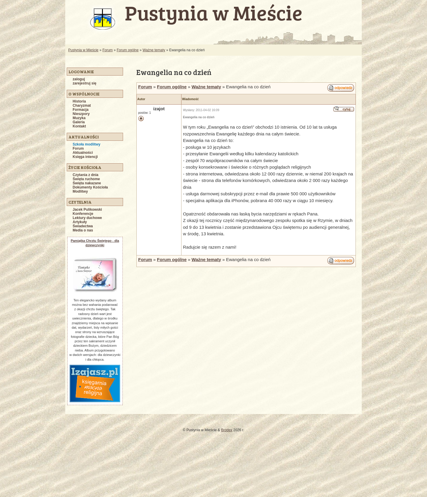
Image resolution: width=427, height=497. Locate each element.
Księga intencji (85, 157)
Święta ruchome (86, 179)
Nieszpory (81, 114)
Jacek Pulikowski (87, 209)
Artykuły (80, 222)
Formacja (80, 110)
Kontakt (79, 126)
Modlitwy (80, 191)
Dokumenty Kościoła (90, 187)
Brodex (226, 430)
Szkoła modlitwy (86, 144)
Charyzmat (82, 105)
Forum (107, 50)
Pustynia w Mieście (83, 50)
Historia (79, 101)
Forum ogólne (127, 50)
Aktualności (83, 153)
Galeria (79, 122)
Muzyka (79, 118)
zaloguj (79, 79)
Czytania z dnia (85, 175)
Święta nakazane (87, 183)
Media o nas (83, 230)
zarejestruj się (84, 83)
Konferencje (83, 214)
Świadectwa (83, 226)
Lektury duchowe (87, 218)
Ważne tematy (154, 50)
